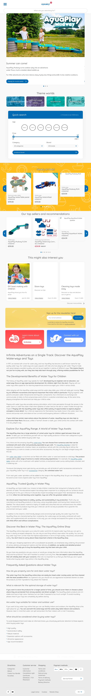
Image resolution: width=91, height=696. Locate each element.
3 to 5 (40, 127)
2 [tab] (45, 86)
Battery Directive (43, 682)
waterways (38, 443)
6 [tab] (49, 206)
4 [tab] (46, 206)
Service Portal (72, 678)
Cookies (44, 692)
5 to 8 (48, 127)
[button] (28, 146)
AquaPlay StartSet (63, 445)
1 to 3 (32, 127)
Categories (11, 669)
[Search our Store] (45, 10)
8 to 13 (56, 127)
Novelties (10, 676)
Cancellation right (29, 673)
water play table (15, 457)
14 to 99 (64, 127)
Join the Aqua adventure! (17, 81)
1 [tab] (43, 86)
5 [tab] (48, 206)
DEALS (9, 671)
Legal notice (35, 692)
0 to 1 (24, 127)
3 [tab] (47, 86)
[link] (45, 152)
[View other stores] (51, 3)
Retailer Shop (54, 692)
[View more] (4, 188)
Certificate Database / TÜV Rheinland (28, 678)
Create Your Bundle (13, 673)
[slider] (13, 137)
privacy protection (70, 324)
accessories (33, 470)
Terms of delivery (44, 678)
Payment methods (44, 680)
